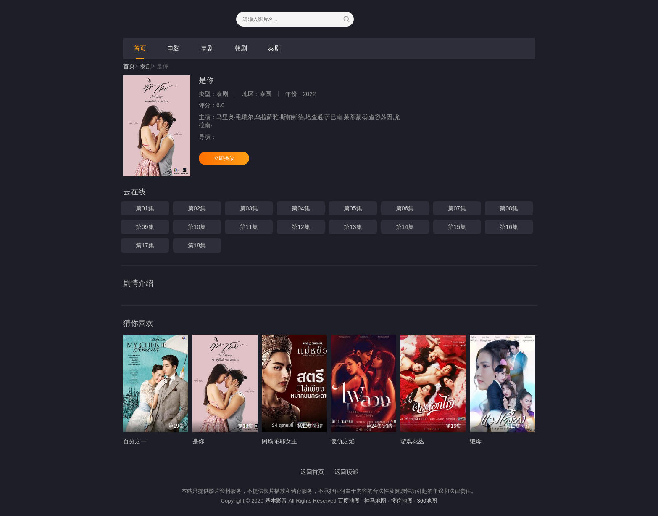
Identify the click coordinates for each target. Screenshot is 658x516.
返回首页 (312, 471)
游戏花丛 (412, 441)
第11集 (249, 226)
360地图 (427, 500)
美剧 (207, 48)
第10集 (197, 226)
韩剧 (240, 48)
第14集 (405, 226)
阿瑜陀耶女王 (279, 441)
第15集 (457, 226)
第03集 (249, 208)
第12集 (301, 226)
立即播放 (224, 158)
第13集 (353, 226)
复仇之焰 (343, 441)
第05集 (353, 208)
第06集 (405, 208)
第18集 (197, 245)
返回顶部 (346, 471)
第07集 (457, 208)
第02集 (197, 208)
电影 (173, 48)
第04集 (301, 208)
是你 (198, 441)
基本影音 (276, 500)
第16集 (509, 226)
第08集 (509, 208)
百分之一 (135, 441)
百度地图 (349, 500)
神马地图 (375, 500)
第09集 (145, 226)
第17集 (145, 245)
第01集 (145, 208)
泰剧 (274, 48)
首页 (140, 48)
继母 (476, 441)
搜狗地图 (402, 500)
